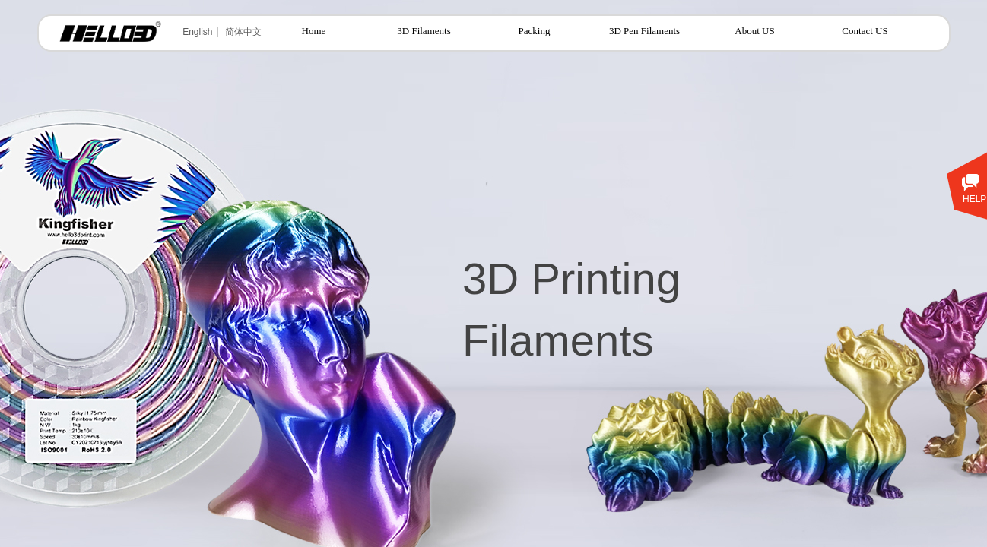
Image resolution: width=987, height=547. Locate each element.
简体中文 (243, 32)
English (197, 32)
